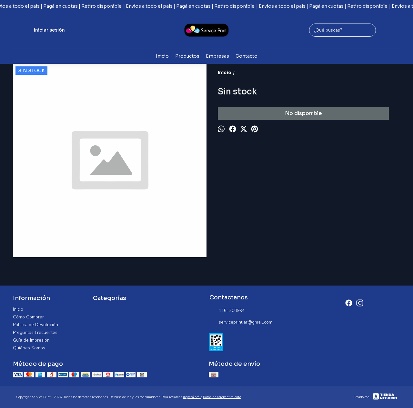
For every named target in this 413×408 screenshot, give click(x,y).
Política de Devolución (35, 325)
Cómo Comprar (28, 317)
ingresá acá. (192, 397)
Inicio (162, 56)
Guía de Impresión (31, 340)
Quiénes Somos (29, 348)
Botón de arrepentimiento (222, 397)
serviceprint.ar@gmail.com (240, 322)
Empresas (217, 56)
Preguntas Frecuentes (35, 332)
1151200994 (227, 311)
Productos (187, 56)
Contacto (246, 56)
